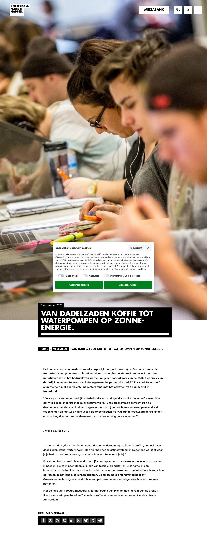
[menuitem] (155, 12)
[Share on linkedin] (72, 295)
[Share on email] (100, 295)
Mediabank (115, 445)
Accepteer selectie (79, 284)
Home (44, 124)
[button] (198, 12)
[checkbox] (66, 275)
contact (44, 451)
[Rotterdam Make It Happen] (19, 12)
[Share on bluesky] (86, 295)
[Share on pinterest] (64, 295)
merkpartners (48, 442)
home (42, 436)
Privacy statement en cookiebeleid (115, 522)
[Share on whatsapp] (79, 295)
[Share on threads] (57, 295)
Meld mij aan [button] (154, 454)
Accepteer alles (127, 284)
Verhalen (60, 124)
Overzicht (136, 248)
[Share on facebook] (43, 295)
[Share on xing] (93, 295)
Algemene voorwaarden (86, 522)
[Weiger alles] (148, 248)
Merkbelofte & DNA (85, 452)
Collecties (115, 450)
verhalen (44, 439)
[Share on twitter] (50, 295)
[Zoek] (187, 12)
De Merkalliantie (83, 448)
